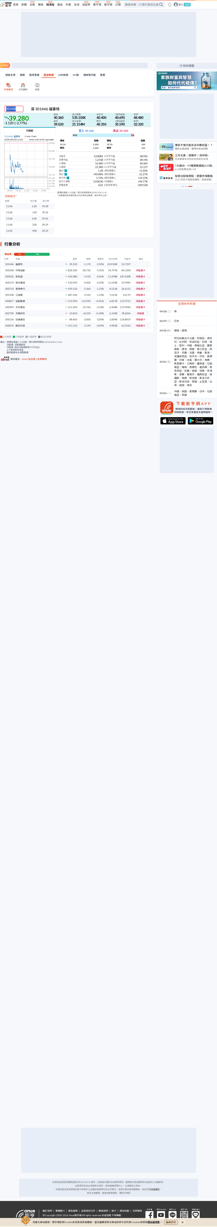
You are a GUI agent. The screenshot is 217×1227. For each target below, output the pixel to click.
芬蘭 (184, 352)
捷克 (184, 349)
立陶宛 (190, 363)
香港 (207, 352)
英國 (184, 391)
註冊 (187, 4)
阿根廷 (201, 338)
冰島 (189, 359)
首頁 (15, 4)
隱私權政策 (154, 1222)
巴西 (204, 341)
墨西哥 (203, 367)
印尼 (202, 356)
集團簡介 (60, 1211)
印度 (181, 359)
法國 (191, 352)
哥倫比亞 (199, 345)
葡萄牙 (190, 374)
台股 (32, 4)
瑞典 (184, 377)
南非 (189, 385)
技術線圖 (188, 65)
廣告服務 (73, 1211)
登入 (181, 4)
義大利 (198, 359)
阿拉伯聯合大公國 (184, 338)
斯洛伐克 (184, 381)
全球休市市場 (186, 303)
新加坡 (193, 377)
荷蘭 (186, 370)
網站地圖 (124, 1211)
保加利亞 (194, 341)
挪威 (194, 370)
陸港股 (50, 4)
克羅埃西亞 (180, 356)
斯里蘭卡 (179, 363)
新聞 (24, 4)
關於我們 (47, 1211)
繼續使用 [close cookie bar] (171, 1222)
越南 (184, 330)
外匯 (68, 4)
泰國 (194, 381)
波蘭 (181, 374)
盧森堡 (201, 363)
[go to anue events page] (169, 4)
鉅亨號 (108, 4)
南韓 (207, 359)
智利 (181, 345)
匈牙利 (193, 356)
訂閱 (118, 4)
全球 (76, 4)
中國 (189, 345)
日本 (176, 320)
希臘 (199, 352)
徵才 (113, 1211)
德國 (191, 349)
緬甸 (176, 330)
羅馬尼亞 (202, 374)
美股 (40, 4)
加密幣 (86, 4)
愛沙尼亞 (202, 349)
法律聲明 (137, 1211)
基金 (60, 4)
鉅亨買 (97, 4)
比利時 (183, 341)
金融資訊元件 (88, 1211)
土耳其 (203, 381)
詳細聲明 (155, 1189)
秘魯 (202, 370)
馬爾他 (193, 367)
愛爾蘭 (193, 391)
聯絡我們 (103, 1211)
